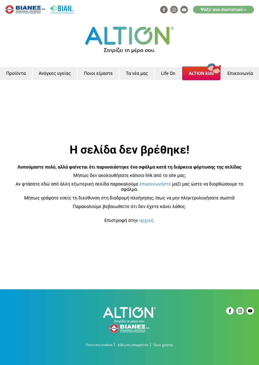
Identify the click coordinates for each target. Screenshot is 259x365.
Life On (168, 73)
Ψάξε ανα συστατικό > (223, 9)
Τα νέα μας (137, 73)
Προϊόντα (16, 73)
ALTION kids (201, 73)
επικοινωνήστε (155, 184)
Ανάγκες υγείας (55, 73)
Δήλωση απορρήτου (132, 345)
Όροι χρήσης (163, 345)
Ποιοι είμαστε (98, 73)
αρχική (146, 220)
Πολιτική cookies (99, 345)
